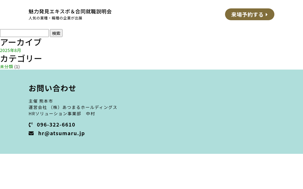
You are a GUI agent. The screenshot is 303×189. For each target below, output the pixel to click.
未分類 (6, 66)
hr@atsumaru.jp (61, 133)
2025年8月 (10, 50)
